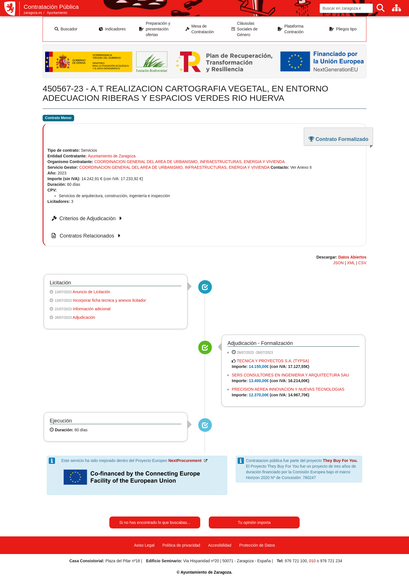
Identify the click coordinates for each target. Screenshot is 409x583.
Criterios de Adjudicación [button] (88, 218)
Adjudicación (84, 317)
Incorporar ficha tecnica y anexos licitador (109, 300)
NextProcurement (185, 460)
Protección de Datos (257, 545)
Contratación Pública (51, 6)
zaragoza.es (33, 13)
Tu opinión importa (254, 522)
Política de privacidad (181, 545)
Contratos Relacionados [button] (87, 236)
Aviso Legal (144, 545)
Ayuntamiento (57, 13)
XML (351, 263)
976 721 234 (331, 561)
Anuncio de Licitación (91, 292)
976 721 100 (296, 561)
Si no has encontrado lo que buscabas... (154, 522)
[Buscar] (380, 8)
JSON (338, 263)
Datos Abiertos (352, 257)
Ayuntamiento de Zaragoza (111, 156)
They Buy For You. (340, 460)
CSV (362, 263)
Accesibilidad (219, 545)
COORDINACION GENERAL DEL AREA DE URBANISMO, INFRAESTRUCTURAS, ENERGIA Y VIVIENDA (189, 161)
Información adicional (91, 309)
